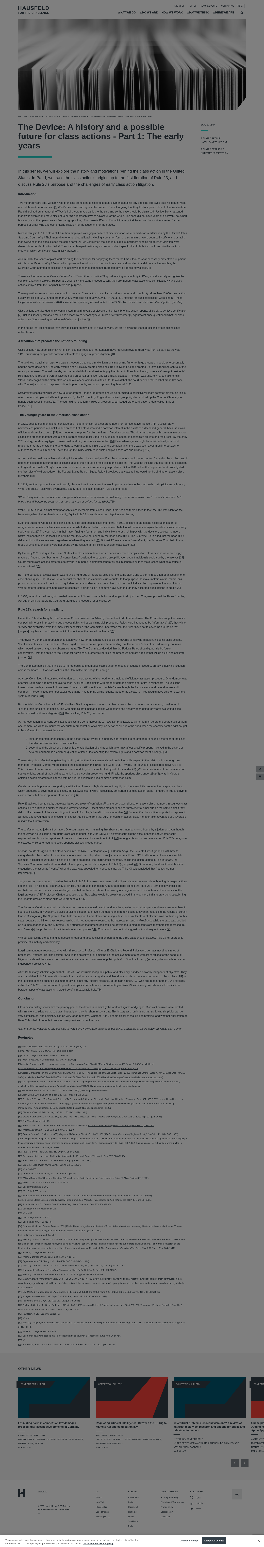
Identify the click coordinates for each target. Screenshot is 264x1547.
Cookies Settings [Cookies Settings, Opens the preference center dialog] (189, 1541)
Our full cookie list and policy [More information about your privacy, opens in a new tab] (98, 1544)
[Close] (258, 1541)
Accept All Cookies (214, 1541)
